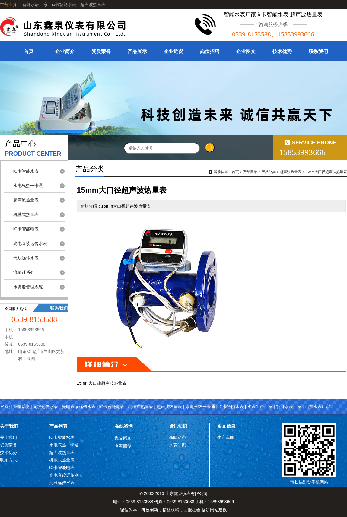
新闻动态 (177, 437)
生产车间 (225, 437)
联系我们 (318, 51)
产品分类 (268, 172)
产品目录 (250, 172)
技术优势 (282, 51)
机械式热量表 (26, 214)
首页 (28, 51)
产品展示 (137, 51)
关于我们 (9, 426)
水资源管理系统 (28, 286)
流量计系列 (23, 272)
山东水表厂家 (317, 406)
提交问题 (123, 438)
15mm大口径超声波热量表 (326, 172)
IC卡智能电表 (26, 229)
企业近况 (173, 51)
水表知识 (177, 444)
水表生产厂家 (259, 406)
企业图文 (246, 51)
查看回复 (123, 446)
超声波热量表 (26, 200)
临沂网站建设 (214, 509)
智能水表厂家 (288, 406)
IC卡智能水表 (26, 171)
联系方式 (8, 460)
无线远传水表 (26, 257)
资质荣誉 (101, 51)
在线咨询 (124, 426)
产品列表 (58, 426)
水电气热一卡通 (28, 185)
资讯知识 (178, 426)
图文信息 (226, 426)
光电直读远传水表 (30, 243)
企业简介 (65, 51)
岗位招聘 (209, 51)
